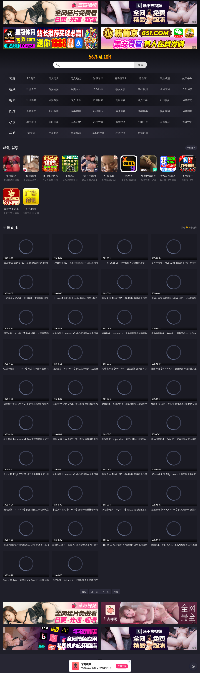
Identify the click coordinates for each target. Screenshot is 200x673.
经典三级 (143, 100)
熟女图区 (165, 111)
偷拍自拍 (54, 100)
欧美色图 (76, 111)
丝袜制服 (143, 89)
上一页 (94, 591)
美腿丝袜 (120, 111)
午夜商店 (54, 133)
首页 (84, 591)
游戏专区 (98, 78)
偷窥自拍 (31, 111)
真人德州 (54, 78)
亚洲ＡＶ (31, 89)
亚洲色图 (54, 111)
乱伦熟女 (165, 100)
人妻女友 (76, 122)
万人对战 (76, 78)
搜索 (140, 65)
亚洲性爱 (31, 100)
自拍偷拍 (54, 89)
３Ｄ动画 (98, 89)
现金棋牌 (165, 78)
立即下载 (122, 666)
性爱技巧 (187, 122)
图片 (12, 111)
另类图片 (187, 111)
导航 (12, 133)
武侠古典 (98, 122)
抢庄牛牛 (187, 78)
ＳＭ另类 (187, 89)
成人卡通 (76, 100)
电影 (12, 100)
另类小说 (143, 122)
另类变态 (187, 100)
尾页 (116, 591)
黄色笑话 (165, 122)
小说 (12, 122)
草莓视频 (76, 133)
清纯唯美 (143, 111)
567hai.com (100, 57)
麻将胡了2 (120, 78)
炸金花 (143, 78)
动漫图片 (98, 111)
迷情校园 (120, 122)
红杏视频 (120, 133)
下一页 (105, 591)
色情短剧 (143, 133)
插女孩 (31, 133)
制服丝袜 (120, 100)
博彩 (12, 78)
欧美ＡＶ (76, 89)
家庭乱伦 (54, 122)
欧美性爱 (98, 100)
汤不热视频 (98, 133)
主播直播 (165, 89)
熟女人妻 (120, 89)
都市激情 (31, 122)
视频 (12, 89)
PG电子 (31, 78)
